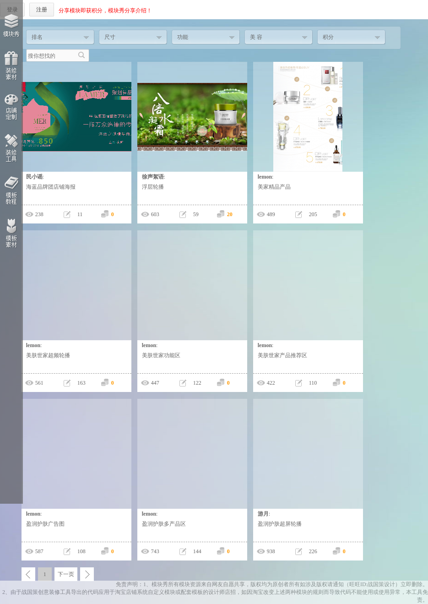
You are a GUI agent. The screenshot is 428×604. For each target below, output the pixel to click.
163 (81, 383)
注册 (41, 9)
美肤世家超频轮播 (48, 355)
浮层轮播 (153, 187)
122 (197, 383)
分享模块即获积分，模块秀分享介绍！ (105, 10)
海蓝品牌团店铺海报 (51, 187)
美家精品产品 (274, 187)
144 (197, 551)
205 (313, 214)
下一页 (66, 574)
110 (313, 383)
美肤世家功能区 (161, 355)
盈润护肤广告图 (45, 524)
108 (81, 551)
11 (80, 214)
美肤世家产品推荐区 (282, 355)
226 (313, 551)
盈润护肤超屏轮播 (280, 524)
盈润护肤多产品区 (164, 524)
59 (196, 214)
